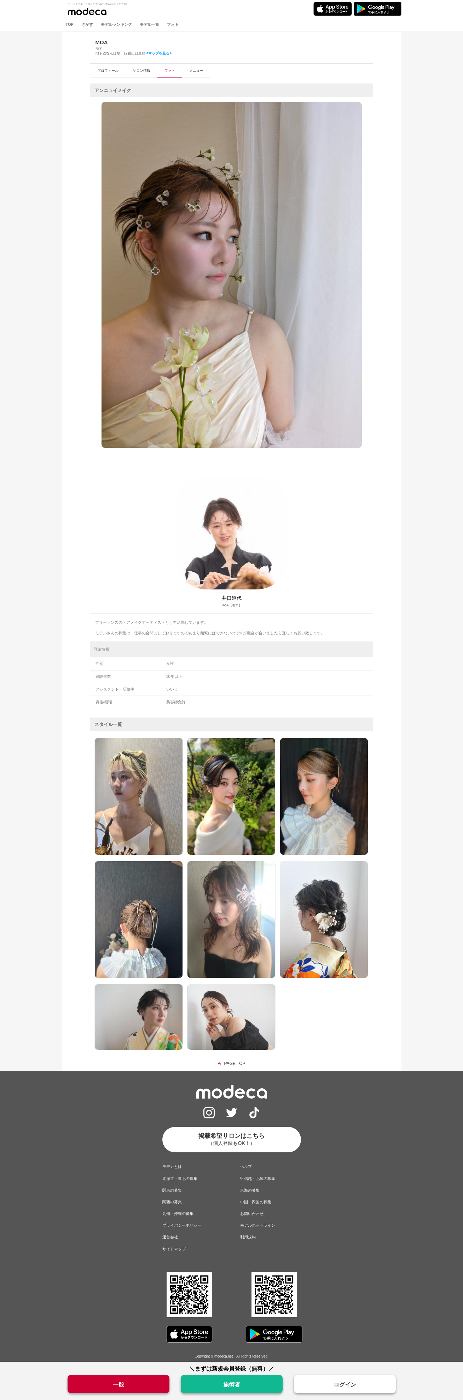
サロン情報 (141, 71)
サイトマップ (174, 1249)
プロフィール (107, 71)
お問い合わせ (252, 1213)
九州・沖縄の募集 (177, 1213)
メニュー (196, 71)
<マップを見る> (159, 53)
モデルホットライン (257, 1225)
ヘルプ (246, 1166)
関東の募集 (172, 1190)
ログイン (345, 1385)
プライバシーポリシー (181, 1225)
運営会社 (170, 1237)
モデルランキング (116, 24)
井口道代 (232, 598)
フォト (173, 24)
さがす (87, 24)
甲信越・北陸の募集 (257, 1178)
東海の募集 (250, 1190)
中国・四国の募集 (255, 1202)
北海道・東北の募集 (179, 1178)
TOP (70, 24)
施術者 (231, 1385)
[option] (231, 275)
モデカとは (172, 1166)
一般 (118, 1385)
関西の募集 (172, 1202)
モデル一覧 (149, 24)
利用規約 (248, 1237)
